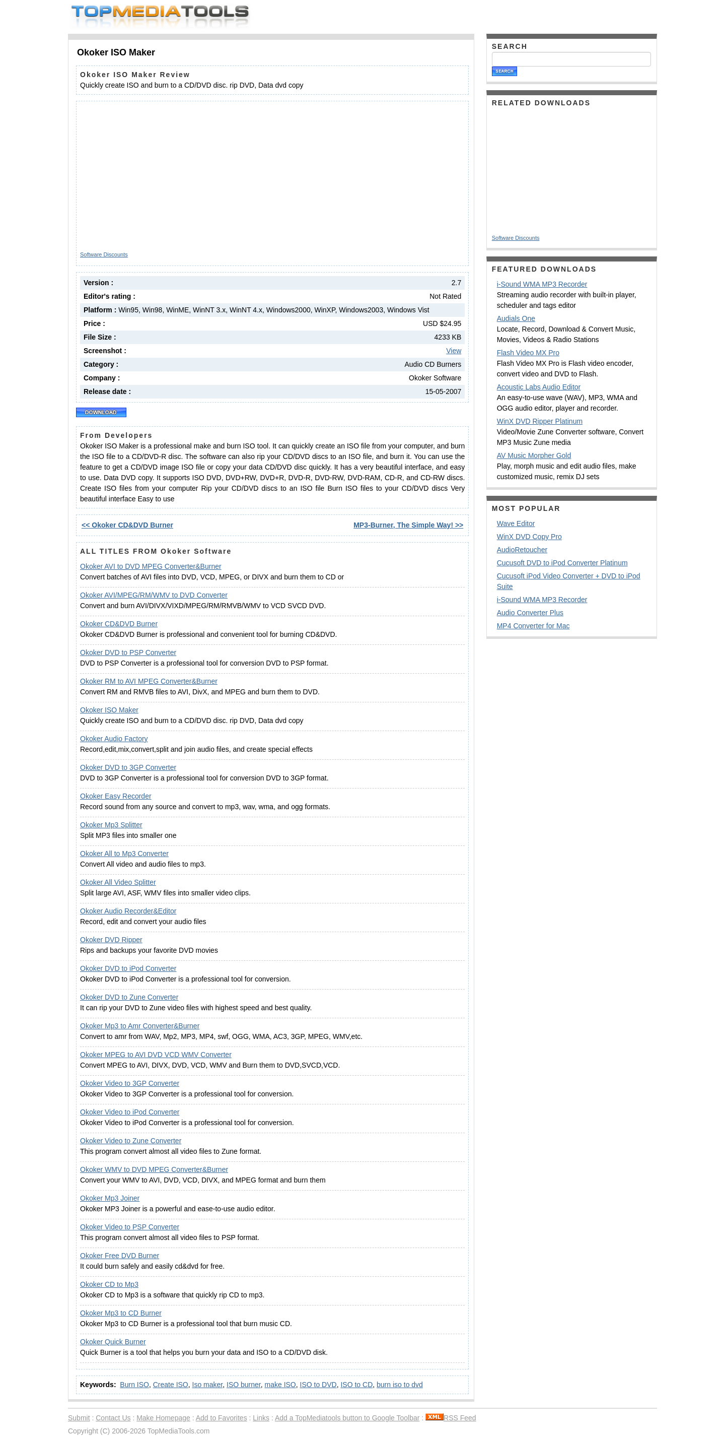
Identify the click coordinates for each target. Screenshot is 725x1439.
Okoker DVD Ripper (111, 940)
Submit (79, 1418)
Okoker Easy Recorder (116, 796)
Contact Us (113, 1418)
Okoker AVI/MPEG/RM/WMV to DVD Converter (154, 595)
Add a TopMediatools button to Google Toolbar (347, 1418)
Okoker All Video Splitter (118, 882)
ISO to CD (356, 1385)
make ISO (280, 1385)
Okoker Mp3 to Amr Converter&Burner (139, 1026)
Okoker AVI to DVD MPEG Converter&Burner (151, 566)
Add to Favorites (221, 1418)
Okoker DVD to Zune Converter (129, 997)
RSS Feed (450, 1418)
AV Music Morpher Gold (534, 455)
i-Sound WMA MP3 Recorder (542, 284)
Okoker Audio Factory (114, 739)
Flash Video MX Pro (528, 353)
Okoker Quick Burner (113, 1342)
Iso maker (207, 1385)
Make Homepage (163, 1418)
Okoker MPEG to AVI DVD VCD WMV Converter (156, 1055)
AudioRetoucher (522, 550)
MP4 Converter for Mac (533, 626)
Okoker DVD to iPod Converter (128, 968)
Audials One (516, 318)
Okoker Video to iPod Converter (129, 1112)
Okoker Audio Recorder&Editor (128, 911)
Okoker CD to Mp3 (109, 1284)
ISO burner (244, 1385)
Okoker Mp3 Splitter (111, 825)
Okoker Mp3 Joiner (109, 1198)
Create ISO (170, 1385)
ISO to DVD (318, 1385)
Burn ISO (134, 1385)
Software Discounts (104, 254)
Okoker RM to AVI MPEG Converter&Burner (149, 681)
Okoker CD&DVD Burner (119, 624)
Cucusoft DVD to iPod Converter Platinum (562, 563)
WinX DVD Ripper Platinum (540, 421)
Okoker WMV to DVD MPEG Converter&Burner (154, 1169)
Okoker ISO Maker (109, 710)
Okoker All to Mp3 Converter (124, 853)
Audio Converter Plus (530, 613)
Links (261, 1418)
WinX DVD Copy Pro (529, 537)
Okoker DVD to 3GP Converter (128, 767)
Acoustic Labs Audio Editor (539, 387)
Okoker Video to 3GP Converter (129, 1083)
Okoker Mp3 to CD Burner (121, 1313)
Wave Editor (516, 523)
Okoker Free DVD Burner (119, 1256)
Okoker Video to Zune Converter (130, 1141)
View (453, 351)
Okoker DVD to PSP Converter (128, 652)
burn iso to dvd (400, 1385)
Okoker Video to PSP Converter (129, 1227)
